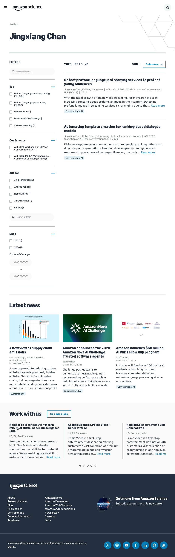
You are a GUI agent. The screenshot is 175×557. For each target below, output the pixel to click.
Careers (50, 516)
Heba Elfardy (89, 136)
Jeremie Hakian (35, 357)
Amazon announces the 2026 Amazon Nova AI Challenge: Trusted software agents (86, 352)
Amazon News (53, 497)
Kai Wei (86, 89)
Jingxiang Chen (72, 89)
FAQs (48, 520)
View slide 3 (88, 466)
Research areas (17, 501)
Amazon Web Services (58, 505)
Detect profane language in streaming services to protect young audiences (112, 82)
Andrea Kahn (117, 136)
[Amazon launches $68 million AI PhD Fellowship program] (141, 328)
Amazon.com (14, 543)
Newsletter (52, 512)
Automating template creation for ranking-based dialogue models (112, 128)
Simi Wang (103, 136)
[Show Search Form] (167, 7)
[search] (32, 71)
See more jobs (59, 414)
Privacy (44, 543)
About (11, 497)
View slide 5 (95, 466)
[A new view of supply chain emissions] (34, 328)
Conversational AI (74, 111)
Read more (158, 105)
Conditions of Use (30, 543)
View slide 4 (91, 466)
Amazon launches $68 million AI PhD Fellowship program (140, 350)
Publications (14, 509)
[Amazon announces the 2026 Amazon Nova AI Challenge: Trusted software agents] (87, 328)
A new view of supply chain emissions (30, 350)
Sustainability (17, 393)
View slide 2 (84, 466)
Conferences (15, 512)
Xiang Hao (97, 89)
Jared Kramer (133, 136)
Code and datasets (19, 516)
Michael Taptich (18, 360)
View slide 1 (80, 466)
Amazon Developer (56, 501)
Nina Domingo (17, 357)
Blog (10, 505)
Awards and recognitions (60, 509)
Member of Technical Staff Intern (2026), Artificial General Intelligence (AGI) (34, 428)
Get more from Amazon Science (142, 498)
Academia (13, 520)
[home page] (27, 7)
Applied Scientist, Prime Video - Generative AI (89, 426)
